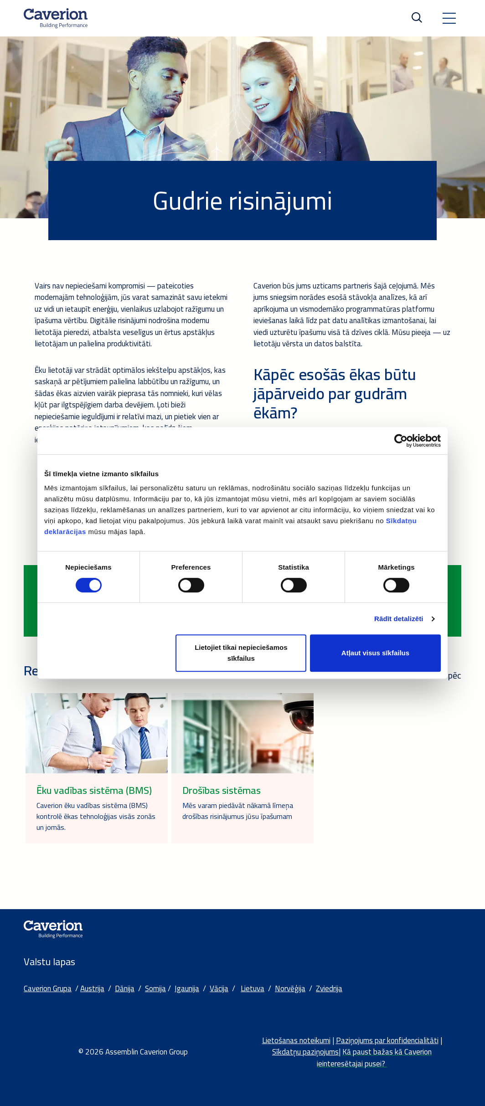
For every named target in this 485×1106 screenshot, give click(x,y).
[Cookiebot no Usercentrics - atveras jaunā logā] (401, 441)
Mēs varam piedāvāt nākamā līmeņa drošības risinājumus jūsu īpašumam (237, 810)
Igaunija (187, 988)
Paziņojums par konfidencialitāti (387, 1040)
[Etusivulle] (56, 18)
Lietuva (252, 988)
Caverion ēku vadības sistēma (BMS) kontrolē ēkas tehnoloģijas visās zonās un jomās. (95, 816)
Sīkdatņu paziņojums (305, 1051)
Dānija (124, 988)
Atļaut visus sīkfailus (375, 653)
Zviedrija (329, 988)
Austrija (92, 988)
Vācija (219, 988)
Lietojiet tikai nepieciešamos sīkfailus (241, 652)
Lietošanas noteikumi (296, 1040)
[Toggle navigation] (449, 18)
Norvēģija (290, 988)
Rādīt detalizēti (398, 618)
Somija (155, 988)
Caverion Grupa (48, 988)
